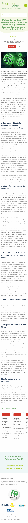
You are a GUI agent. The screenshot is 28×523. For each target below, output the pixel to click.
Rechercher (26, 15)
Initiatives (12, 46)
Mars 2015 (13, 37)
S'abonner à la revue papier (14, 465)
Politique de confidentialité (7, 514)
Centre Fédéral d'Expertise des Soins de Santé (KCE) (14, 42)
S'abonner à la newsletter (14, 468)
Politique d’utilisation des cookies (9, 516)
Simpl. (19, 519)
